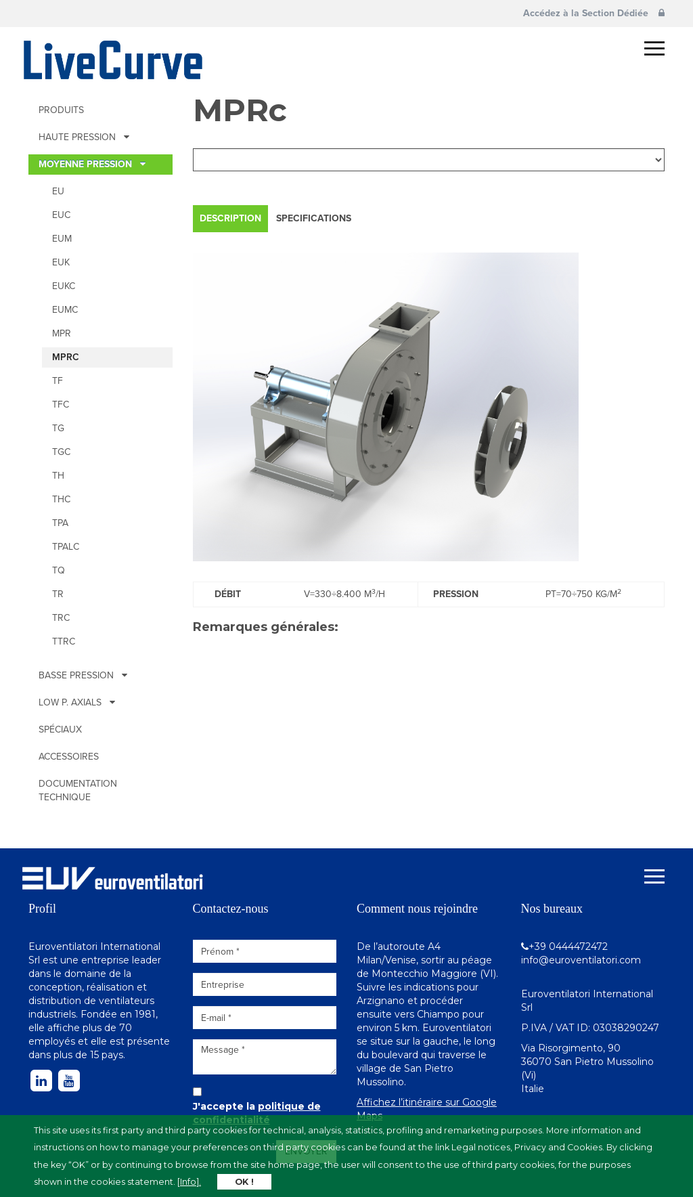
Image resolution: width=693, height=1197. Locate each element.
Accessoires (69, 756)
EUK (61, 262)
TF (57, 381)
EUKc (63, 286)
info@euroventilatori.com (581, 960)
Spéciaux (60, 729)
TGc (61, 452)
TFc (60, 404)
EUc (61, 215)
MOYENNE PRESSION (92, 164)
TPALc (65, 546)
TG (58, 428)
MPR (61, 333)
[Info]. (189, 1182)
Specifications (313, 218)
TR (58, 594)
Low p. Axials (77, 702)
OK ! (244, 1182)
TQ (58, 570)
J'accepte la (257, 1113)
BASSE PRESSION (83, 675)
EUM (62, 238)
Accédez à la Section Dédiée (594, 13)
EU (58, 191)
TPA (60, 523)
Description (230, 218)
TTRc (63, 641)
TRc (61, 618)
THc (61, 499)
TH (58, 475)
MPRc (65, 357)
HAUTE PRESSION (84, 137)
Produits (61, 110)
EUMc (65, 309)
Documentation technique (78, 790)
